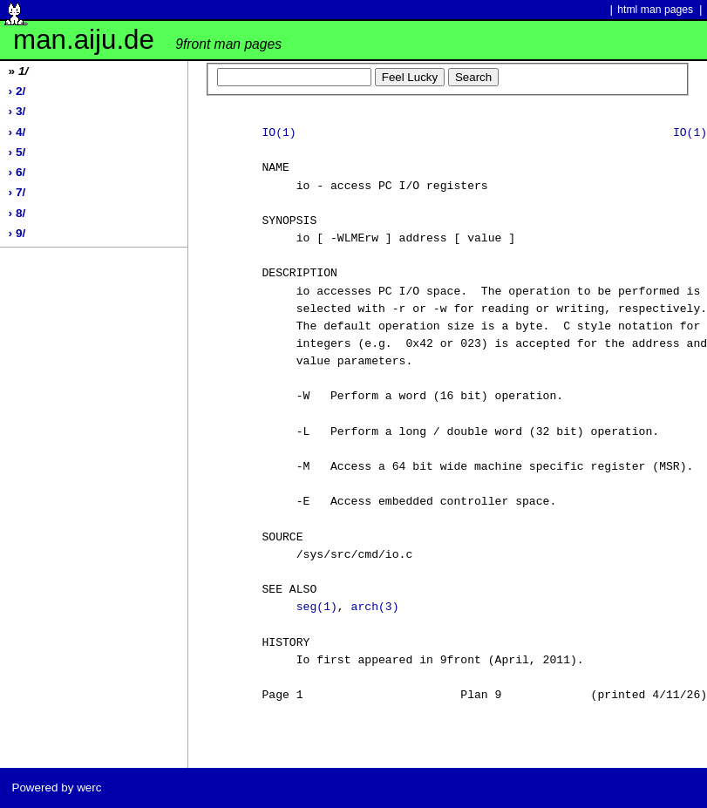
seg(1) (316, 607)
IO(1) (279, 133)
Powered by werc (56, 787)
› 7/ (17, 192)
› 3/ (17, 111)
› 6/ (17, 172)
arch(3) (375, 607)
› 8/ (17, 213)
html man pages (655, 9)
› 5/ (17, 152)
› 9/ (17, 233)
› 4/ (17, 132)
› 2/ (17, 91)
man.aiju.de (147, 39)
